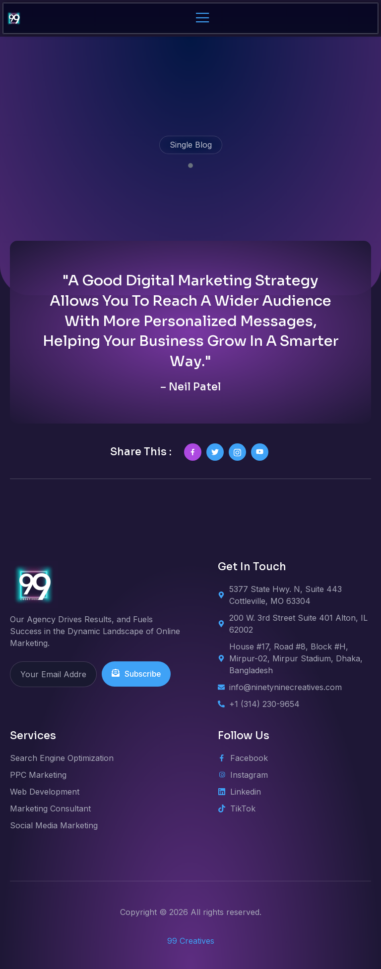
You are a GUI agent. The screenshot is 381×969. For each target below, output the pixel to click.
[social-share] (192, 452)
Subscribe (137, 674)
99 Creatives (190, 941)
